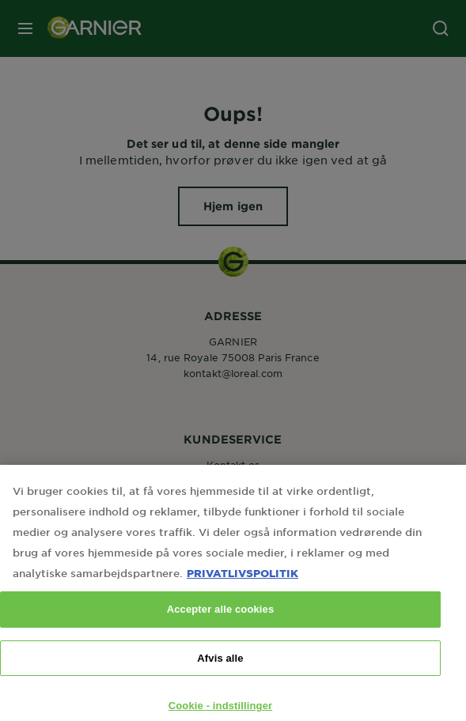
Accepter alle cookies (221, 619)
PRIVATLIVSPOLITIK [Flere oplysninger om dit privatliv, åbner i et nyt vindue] (242, 583)
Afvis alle (220, 668)
